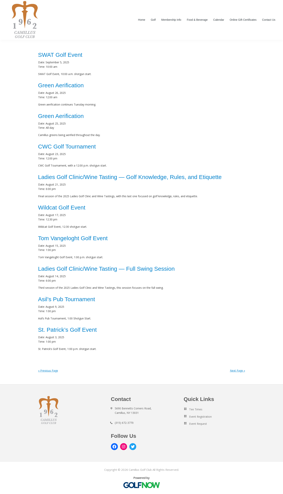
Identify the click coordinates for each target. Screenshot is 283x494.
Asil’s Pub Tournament (66, 299)
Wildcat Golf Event (61, 207)
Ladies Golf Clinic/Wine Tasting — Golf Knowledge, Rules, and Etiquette (130, 177)
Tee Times (195, 409)
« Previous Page (48, 370)
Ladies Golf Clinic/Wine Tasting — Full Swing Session (106, 269)
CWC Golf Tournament (67, 146)
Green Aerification (61, 85)
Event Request (198, 424)
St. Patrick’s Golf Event (67, 330)
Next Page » (237, 370)
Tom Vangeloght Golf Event (73, 238)
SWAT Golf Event (60, 55)
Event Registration (200, 416)
